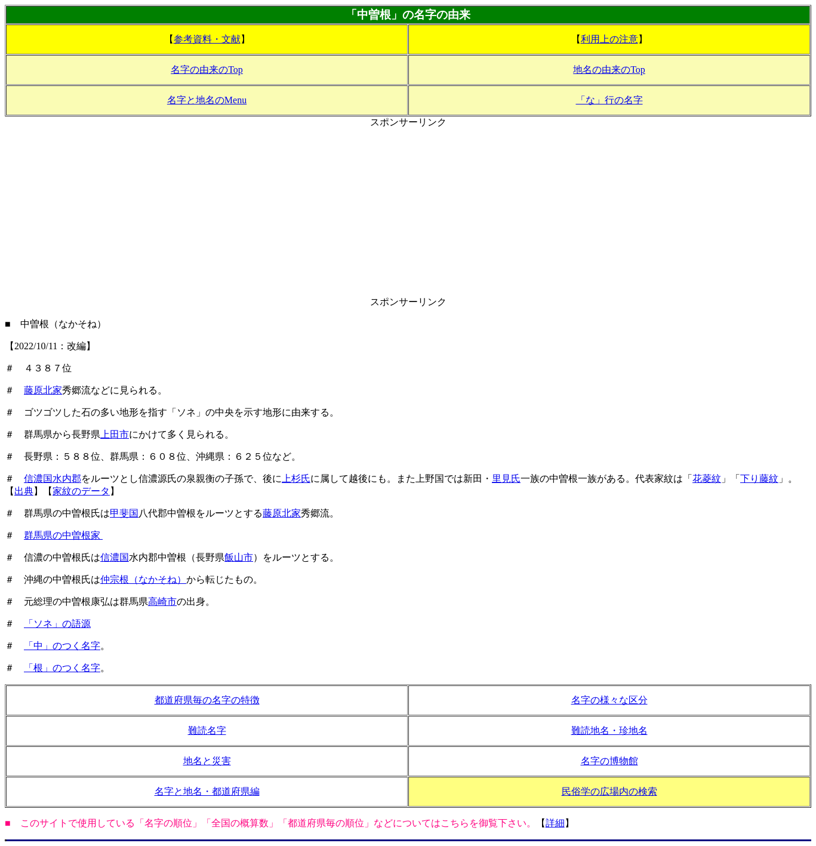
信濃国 (114, 557)
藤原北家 (43, 390)
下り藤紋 (759, 478)
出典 (23, 491)
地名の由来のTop (609, 69)
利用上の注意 (609, 39)
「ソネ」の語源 (57, 624)
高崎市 (162, 601)
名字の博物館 (609, 761)
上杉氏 (296, 478)
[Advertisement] (408, 212)
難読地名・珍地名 (609, 730)
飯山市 (238, 557)
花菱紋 (706, 478)
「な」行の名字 (609, 100)
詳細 (555, 823)
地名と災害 (207, 761)
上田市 (114, 434)
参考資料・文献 (207, 39)
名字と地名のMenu (207, 100)
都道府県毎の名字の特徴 (207, 700)
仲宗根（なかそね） (143, 579)
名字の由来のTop (207, 69)
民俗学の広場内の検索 (609, 791)
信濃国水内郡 (52, 478)
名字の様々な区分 (609, 700)
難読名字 (207, 730)
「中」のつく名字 (62, 646)
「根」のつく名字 (62, 668)
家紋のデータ (81, 491)
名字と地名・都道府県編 (207, 791)
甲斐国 (124, 513)
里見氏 (506, 478)
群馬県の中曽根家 (63, 535)
